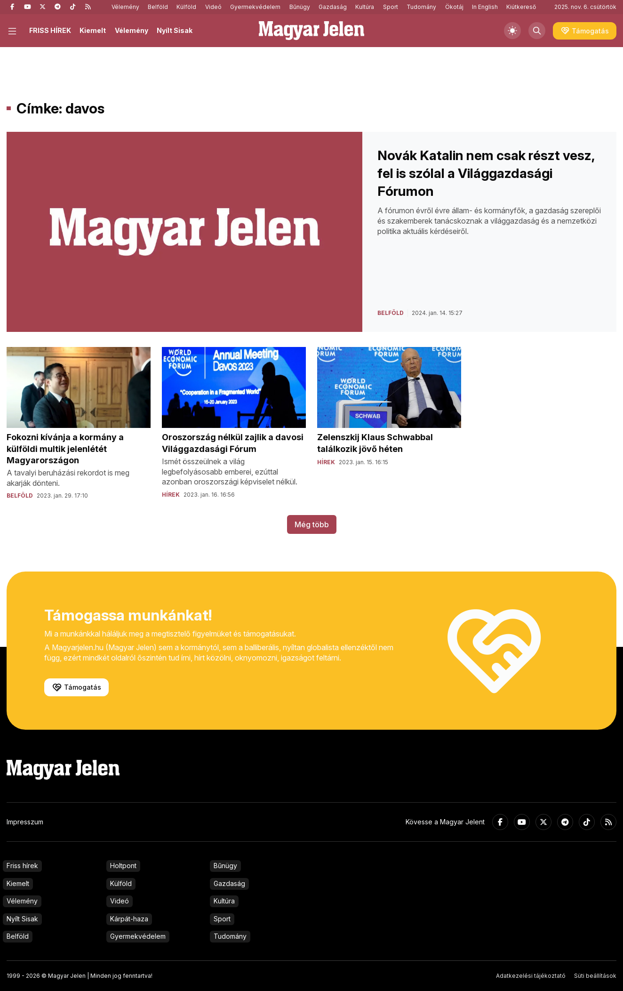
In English (485, 6)
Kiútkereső (521, 6)
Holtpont (123, 866)
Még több (312, 524)
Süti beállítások (595, 975)
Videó (213, 6)
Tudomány (421, 6)
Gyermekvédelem (255, 6)
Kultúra (364, 6)
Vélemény (125, 6)
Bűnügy (299, 6)
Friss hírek (22, 866)
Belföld (158, 6)
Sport (390, 6)
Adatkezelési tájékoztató (531, 975)
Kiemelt (93, 30)
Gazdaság (333, 6)
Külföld (186, 6)
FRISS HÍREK (50, 30)
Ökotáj (454, 6)
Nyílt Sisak (174, 30)
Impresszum (25, 822)
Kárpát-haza (129, 919)
